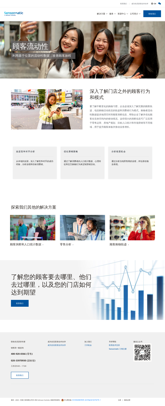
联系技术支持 (114, 345)
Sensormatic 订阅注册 (118, 349)
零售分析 (65, 244)
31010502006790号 (78, 400)
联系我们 (123, 3)
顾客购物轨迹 (118, 244)
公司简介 (134, 13)
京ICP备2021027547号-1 (93, 400)
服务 (111, 13)
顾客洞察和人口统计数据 (25, 244)
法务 (119, 400)
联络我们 (152, 14)
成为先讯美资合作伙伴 (139, 3)
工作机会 (88, 345)
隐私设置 (127, 400)
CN (155, 3)
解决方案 (101, 13)
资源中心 (122, 13)
